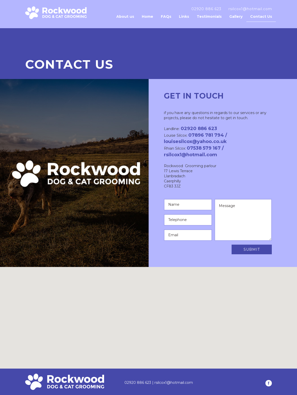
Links (184, 16)
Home (147, 16)
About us (125, 16)
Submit (252, 249)
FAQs (166, 16)
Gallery (236, 16)
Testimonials (209, 16)
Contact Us (261, 16)
